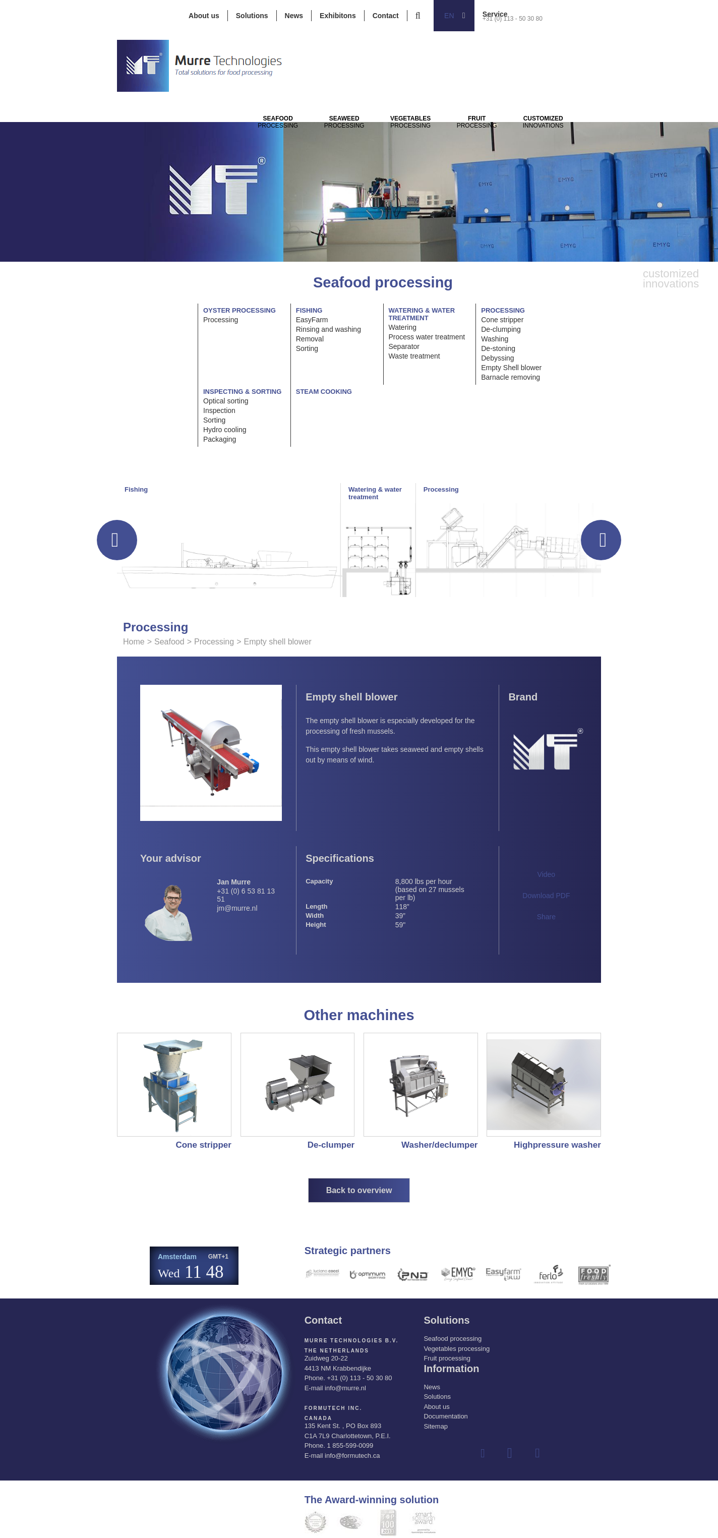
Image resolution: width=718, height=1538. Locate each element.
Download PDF (546, 896)
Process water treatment (427, 337)
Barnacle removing (510, 377)
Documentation (445, 1416)
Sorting (307, 348)
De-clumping (501, 329)
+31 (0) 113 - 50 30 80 (513, 18)
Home (134, 641)
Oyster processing (239, 310)
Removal (310, 339)
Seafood (169, 641)
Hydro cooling (225, 430)
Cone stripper (502, 320)
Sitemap (436, 1426)
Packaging (219, 439)
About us (204, 16)
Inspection (219, 410)
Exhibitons (338, 16)
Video (546, 874)
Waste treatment (414, 356)
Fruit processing (447, 1358)
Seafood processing (453, 1338)
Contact (386, 16)
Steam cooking (324, 391)
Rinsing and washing (328, 329)
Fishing (309, 310)
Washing (494, 339)
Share (546, 917)
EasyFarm (312, 320)
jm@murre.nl (237, 908)
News (294, 16)
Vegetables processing (457, 1348)
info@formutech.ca (352, 1455)
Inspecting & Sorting (242, 391)
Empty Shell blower (511, 368)
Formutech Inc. (334, 1408)
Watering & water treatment (422, 314)
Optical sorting (225, 401)
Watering (403, 327)
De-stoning (498, 348)
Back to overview (359, 1190)
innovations (616, 137)
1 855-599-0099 (350, 1445)
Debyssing (497, 358)
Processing (286, 137)
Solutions (252, 16)
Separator (404, 346)
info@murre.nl (345, 1388)
